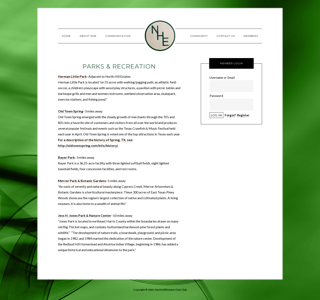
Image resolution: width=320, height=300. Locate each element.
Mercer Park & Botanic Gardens (82, 181)
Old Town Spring (70, 111)
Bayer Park (66, 157)
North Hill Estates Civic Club (160, 35)
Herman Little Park (72, 76)
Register (243, 115)
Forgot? (230, 115)
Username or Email (222, 77)
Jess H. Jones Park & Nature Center (84, 215)
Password (216, 96)
